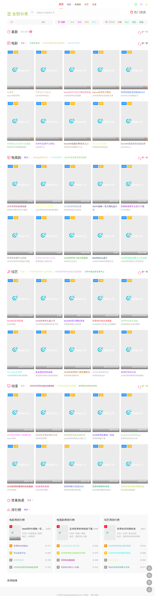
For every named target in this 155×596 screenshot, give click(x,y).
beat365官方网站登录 (74, 312)
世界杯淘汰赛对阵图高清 (132, 476)
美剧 (134, 22)
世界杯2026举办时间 (88, 378)
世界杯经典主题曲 (129, 312)
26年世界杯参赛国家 (17, 200)
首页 (61, 4)
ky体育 (10, 88)
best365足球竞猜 (15, 312)
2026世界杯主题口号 (45, 312)
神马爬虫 (67, 590)
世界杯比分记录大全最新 (19, 139)
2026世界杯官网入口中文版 (134, 252)
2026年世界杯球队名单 (46, 425)
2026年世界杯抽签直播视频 (42, 378)
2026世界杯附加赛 (72, 200)
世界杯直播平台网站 (45, 139)
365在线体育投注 (100, 364)
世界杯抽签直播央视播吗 (54, 41)
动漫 (94, 4)
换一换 (143, 32)
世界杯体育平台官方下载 (132, 200)
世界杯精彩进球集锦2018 (133, 88)
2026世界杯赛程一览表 (103, 425)
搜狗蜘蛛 (77, 590)
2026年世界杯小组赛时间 (19, 425)
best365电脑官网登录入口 (76, 139)
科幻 (94, 22)
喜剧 (79, 22)
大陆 (120, 22)
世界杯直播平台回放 (16, 252)
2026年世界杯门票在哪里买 (77, 364)
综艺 (86, 4)
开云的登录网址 (99, 139)
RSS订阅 (46, 590)
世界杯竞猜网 (73, 41)
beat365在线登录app (131, 425)
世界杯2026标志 (43, 88)
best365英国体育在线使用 (133, 139)
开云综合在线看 (14, 364)
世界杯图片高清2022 (74, 476)
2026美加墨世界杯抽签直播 (26, 557)
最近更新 (26, 32)
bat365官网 (56, 153)
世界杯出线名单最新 (102, 312)
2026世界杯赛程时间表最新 (20, 476)
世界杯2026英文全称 (45, 252)
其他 (141, 22)
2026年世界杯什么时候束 (41, 265)
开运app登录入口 (40, 153)
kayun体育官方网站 (101, 88)
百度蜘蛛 (56, 590)
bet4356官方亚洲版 (45, 200)
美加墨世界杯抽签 (44, 364)
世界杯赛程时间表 (100, 476)
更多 (24, 41)
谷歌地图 (98, 590)
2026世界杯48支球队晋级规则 (68, 265)
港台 (127, 22)
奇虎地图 (88, 590)
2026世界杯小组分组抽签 (76, 252)
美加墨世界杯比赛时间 (74, 425)
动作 (72, 22)
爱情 (87, 22)
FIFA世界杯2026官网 (66, 378)
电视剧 (78, 4)
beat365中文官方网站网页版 (77, 88)
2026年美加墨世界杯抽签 (75, 153)
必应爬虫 (108, 590)
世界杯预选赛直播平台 (95, 265)
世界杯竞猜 (35, 41)
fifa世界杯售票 (42, 476)
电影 (69, 4)
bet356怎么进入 (100, 252)
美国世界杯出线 (128, 364)
